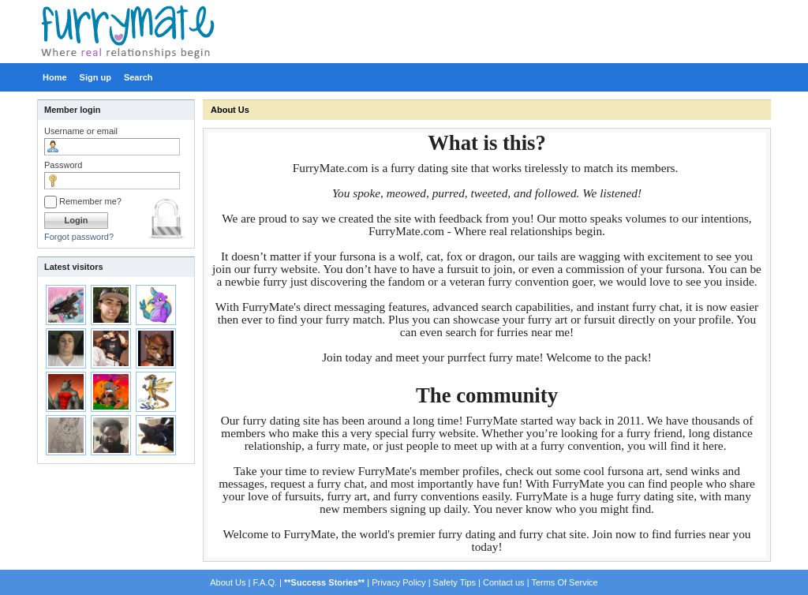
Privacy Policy (398, 582)
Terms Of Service (564, 582)
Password (63, 165)
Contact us (504, 582)
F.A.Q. (264, 582)
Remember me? (83, 201)
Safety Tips (454, 582)
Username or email (81, 131)
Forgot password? (79, 236)
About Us (230, 109)
